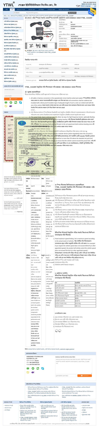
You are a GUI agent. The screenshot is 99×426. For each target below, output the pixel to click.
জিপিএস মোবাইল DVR (9, 72)
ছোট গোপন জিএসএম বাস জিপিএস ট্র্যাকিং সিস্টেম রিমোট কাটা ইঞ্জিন (48, 407)
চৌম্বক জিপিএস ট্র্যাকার (9, 33)
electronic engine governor (67, 349)
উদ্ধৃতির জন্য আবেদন (87, 4)
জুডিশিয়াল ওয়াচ (8, 78)
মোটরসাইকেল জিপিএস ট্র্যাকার (11, 27)
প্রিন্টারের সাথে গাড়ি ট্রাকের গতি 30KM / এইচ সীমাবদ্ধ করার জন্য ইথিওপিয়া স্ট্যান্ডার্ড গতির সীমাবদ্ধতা (28, 413)
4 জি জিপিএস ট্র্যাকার (9, 21)
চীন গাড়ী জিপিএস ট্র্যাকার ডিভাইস (27, 423)
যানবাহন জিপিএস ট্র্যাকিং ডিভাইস (36, 349)
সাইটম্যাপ (84, 412)
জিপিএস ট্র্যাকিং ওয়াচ (9, 81)
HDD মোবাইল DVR (9, 75)
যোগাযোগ (13, 99)
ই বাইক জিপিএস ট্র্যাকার (9, 60)
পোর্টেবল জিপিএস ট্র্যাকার (10, 57)
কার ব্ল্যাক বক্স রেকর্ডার (9, 69)
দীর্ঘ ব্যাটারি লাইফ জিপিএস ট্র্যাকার (12, 49)
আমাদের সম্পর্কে (21, 9)
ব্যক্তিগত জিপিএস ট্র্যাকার (10, 63)
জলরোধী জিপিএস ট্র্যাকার (10, 54)
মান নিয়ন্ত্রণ (41, 9)
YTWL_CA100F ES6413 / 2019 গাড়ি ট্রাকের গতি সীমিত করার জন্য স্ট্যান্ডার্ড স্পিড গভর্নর (28, 419)
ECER (87, 423)
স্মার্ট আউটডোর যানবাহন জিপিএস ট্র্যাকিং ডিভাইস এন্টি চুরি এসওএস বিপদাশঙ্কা (49, 412)
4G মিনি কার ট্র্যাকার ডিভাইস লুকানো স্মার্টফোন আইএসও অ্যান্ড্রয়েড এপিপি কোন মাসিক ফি (69, 414)
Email (94, 4)
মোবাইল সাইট (86, 414)
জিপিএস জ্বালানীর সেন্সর (10, 36)
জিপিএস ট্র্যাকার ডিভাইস (10, 43)
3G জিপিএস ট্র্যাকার (9, 46)
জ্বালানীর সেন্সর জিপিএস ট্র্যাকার (12, 39)
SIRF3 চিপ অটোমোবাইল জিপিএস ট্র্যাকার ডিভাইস (49, 416)
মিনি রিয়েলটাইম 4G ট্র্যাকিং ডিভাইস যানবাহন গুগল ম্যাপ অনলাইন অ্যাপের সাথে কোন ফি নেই (69, 408)
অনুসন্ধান (73, 13)
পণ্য (12, 9)
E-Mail (84, 410)
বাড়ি (7, 9)
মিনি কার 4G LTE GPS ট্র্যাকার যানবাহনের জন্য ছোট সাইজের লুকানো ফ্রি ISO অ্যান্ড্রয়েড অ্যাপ (69, 419)
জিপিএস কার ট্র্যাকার (9, 24)
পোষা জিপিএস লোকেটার (10, 66)
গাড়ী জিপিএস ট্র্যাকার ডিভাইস (52, 349)
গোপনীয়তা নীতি (14, 423)
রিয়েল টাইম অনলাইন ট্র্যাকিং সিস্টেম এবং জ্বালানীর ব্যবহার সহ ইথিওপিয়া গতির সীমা (28, 407)
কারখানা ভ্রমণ (31, 9)
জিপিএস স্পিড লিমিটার (16, 15)
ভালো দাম (30, 54)
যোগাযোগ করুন (51, 9)
